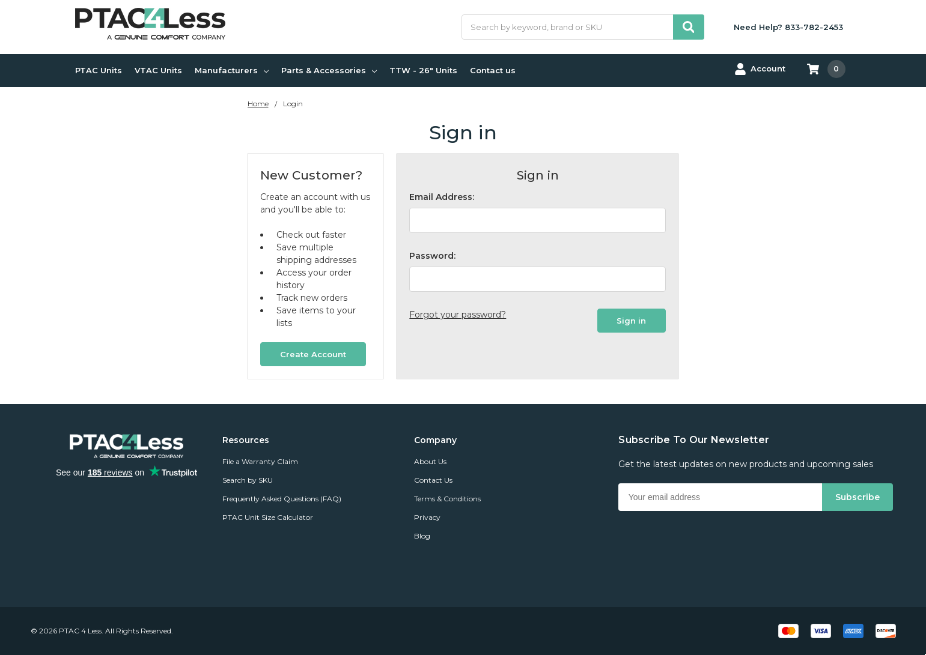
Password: (432, 255)
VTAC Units (158, 70)
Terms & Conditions (447, 498)
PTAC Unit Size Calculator (267, 517)
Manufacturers (232, 70)
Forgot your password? (457, 314)
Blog (422, 535)
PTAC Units (98, 70)
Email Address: (441, 197)
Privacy (427, 517)
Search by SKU (247, 479)
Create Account (313, 354)
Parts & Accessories (329, 70)
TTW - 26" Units (423, 70)
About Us (430, 461)
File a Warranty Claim (260, 461)
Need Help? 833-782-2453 (788, 27)
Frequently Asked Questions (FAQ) (281, 498)
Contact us (493, 70)
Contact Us (433, 479)
